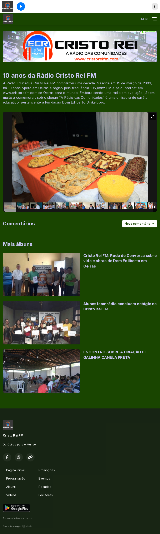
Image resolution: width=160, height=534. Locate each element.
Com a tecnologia (17, 526)
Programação (15, 478)
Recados (45, 486)
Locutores (46, 495)
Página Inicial (15, 470)
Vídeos (11, 495)
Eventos (44, 478)
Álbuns (11, 486)
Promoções (47, 470)
